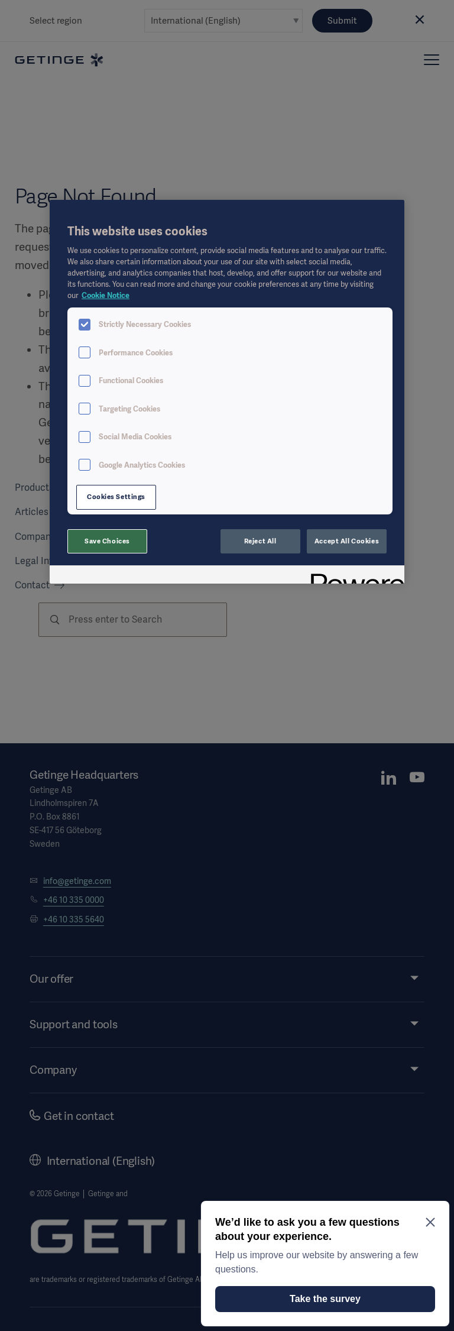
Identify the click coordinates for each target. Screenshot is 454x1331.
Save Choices (107, 541)
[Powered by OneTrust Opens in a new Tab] (353, 576)
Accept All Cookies (346, 541)
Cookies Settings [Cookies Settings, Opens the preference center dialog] (116, 497)
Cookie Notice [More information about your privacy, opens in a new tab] (105, 295)
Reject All (260, 541)
